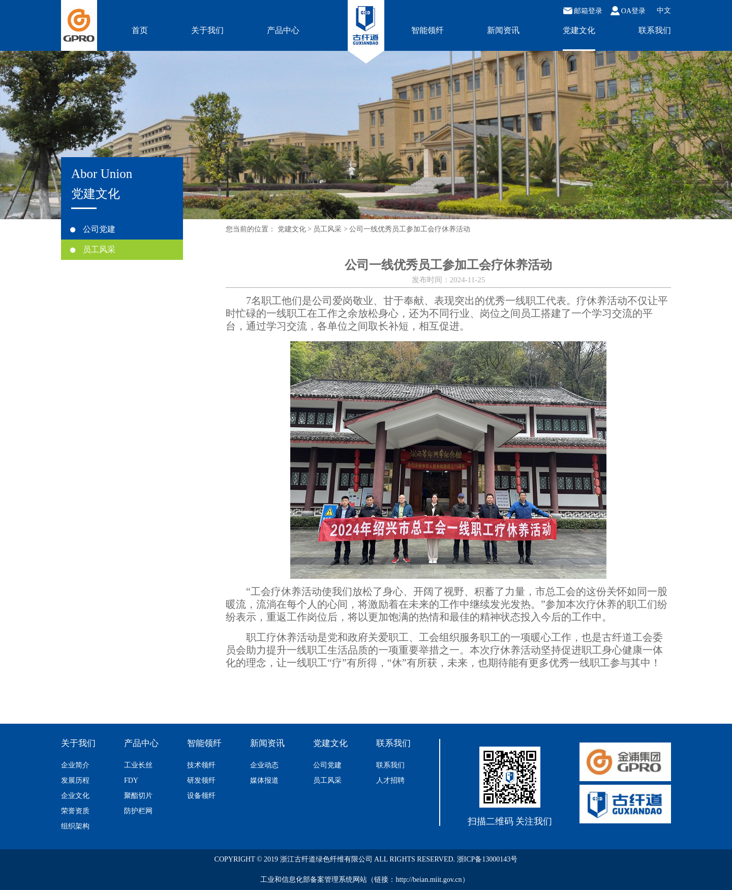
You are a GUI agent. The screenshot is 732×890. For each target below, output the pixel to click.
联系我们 (654, 30)
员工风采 (92, 249)
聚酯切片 (138, 795)
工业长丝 (138, 765)
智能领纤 (427, 30)
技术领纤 (201, 765)
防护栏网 (138, 811)
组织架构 (75, 826)
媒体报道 (264, 780)
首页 (140, 30)
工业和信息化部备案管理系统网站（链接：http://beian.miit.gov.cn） (364, 879)
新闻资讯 (503, 30)
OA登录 (628, 10)
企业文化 (75, 795)
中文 (664, 10)
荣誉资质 (75, 811)
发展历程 (75, 780)
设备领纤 (201, 795)
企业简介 (75, 765)
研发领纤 (201, 780)
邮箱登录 (582, 10)
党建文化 (579, 30)
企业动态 (264, 765)
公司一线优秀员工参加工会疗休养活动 (409, 229)
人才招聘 (390, 780)
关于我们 (207, 30)
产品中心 (283, 30)
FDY (131, 780)
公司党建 (92, 229)
